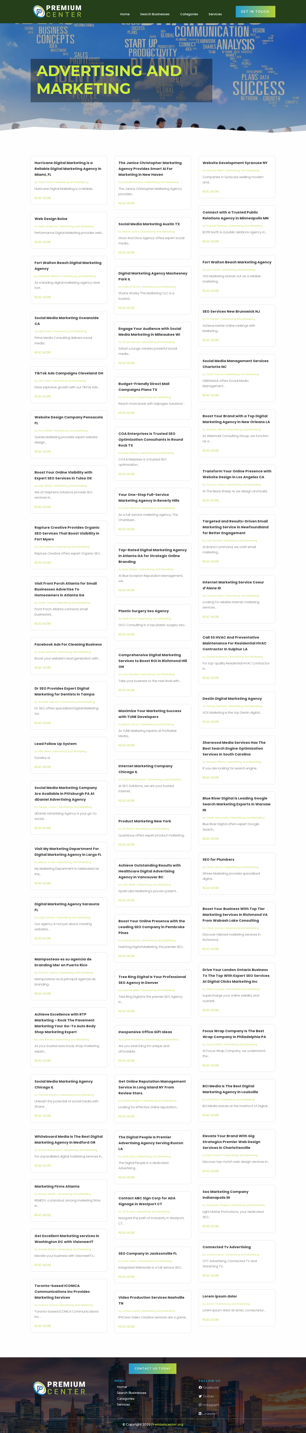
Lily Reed (127, 829)
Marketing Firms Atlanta (57, 1186)
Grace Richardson (50, 1150)
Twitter (206, 1396)
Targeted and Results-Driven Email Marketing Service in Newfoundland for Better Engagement (236, 527)
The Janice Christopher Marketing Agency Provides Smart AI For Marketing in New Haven (150, 168)
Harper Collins (47, 807)
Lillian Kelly (45, 331)
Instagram (209, 1405)
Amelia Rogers (131, 1101)
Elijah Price (129, 618)
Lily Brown (128, 1211)
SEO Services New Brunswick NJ (231, 311)
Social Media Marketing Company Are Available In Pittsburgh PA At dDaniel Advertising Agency (66, 793)
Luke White (45, 486)
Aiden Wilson (130, 453)
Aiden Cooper (215, 989)
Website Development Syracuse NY (235, 162)
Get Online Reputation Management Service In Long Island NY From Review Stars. (152, 1087)
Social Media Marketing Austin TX (149, 224)
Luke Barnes (46, 1039)
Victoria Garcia (48, 972)
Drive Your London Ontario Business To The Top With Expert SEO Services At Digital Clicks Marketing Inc (236, 975)
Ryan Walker (130, 569)
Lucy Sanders (130, 674)
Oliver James (214, 867)
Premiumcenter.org (167, 1424)
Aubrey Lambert (216, 706)
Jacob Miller (214, 1044)
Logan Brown (46, 917)
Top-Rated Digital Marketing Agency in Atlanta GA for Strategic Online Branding (152, 555)
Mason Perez (130, 724)
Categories (189, 14)
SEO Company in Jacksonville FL (147, 1253)
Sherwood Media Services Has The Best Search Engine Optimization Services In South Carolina (234, 748)
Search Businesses (155, 14)
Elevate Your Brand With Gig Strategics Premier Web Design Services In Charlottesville (231, 1141)
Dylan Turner (46, 603)
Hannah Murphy (48, 1095)
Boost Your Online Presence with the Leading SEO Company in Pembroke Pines (151, 927)
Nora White (45, 431)
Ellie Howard (46, 547)
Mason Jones (46, 862)
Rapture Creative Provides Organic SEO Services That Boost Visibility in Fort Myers (67, 533)
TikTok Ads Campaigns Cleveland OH (69, 373)
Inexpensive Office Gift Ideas (145, 1031)
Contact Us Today (153, 1368)
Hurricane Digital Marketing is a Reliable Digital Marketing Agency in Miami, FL (68, 168)
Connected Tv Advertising (227, 1247)
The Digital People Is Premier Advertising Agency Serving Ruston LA (150, 1143)
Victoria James (216, 484)
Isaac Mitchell (47, 652)
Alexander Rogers (217, 1205)
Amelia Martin (47, 1194)
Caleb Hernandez (217, 817)
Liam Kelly (44, 381)
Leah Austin (129, 1261)
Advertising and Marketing (71, 182)
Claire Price (45, 182)
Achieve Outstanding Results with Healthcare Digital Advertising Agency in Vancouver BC (149, 871)
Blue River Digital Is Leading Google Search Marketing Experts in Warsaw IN (237, 804)
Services (215, 14)
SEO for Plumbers (218, 859)
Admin (210, 1304)
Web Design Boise (51, 218)
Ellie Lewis (44, 751)
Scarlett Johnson (49, 702)
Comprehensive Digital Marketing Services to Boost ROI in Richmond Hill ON (152, 660)
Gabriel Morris (131, 287)
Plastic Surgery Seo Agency (143, 610)
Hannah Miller (131, 990)
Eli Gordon (129, 397)
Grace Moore (131, 342)
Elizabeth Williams (49, 276)
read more (43, 198)
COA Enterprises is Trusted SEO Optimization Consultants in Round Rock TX (150, 439)
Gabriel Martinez (217, 226)
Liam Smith (213, 270)
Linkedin (208, 1414)
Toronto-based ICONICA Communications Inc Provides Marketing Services (62, 1291)
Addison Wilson (216, 429)
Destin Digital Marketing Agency (232, 698)
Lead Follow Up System (56, 743)
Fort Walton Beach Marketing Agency (237, 262)
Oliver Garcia (214, 374)
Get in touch (255, 11)
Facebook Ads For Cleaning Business (68, 644)
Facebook (209, 1387)
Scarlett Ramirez (132, 182)
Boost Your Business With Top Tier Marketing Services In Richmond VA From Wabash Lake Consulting (235, 914)
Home (125, 14)
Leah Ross (212, 1099)
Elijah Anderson (48, 226)
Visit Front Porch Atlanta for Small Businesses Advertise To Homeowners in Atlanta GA (66, 589)
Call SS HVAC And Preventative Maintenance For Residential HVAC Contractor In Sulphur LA (235, 643)
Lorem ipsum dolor (220, 1296)
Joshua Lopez (131, 1311)
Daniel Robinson (132, 1039)
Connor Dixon (215, 596)
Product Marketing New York (144, 821)
